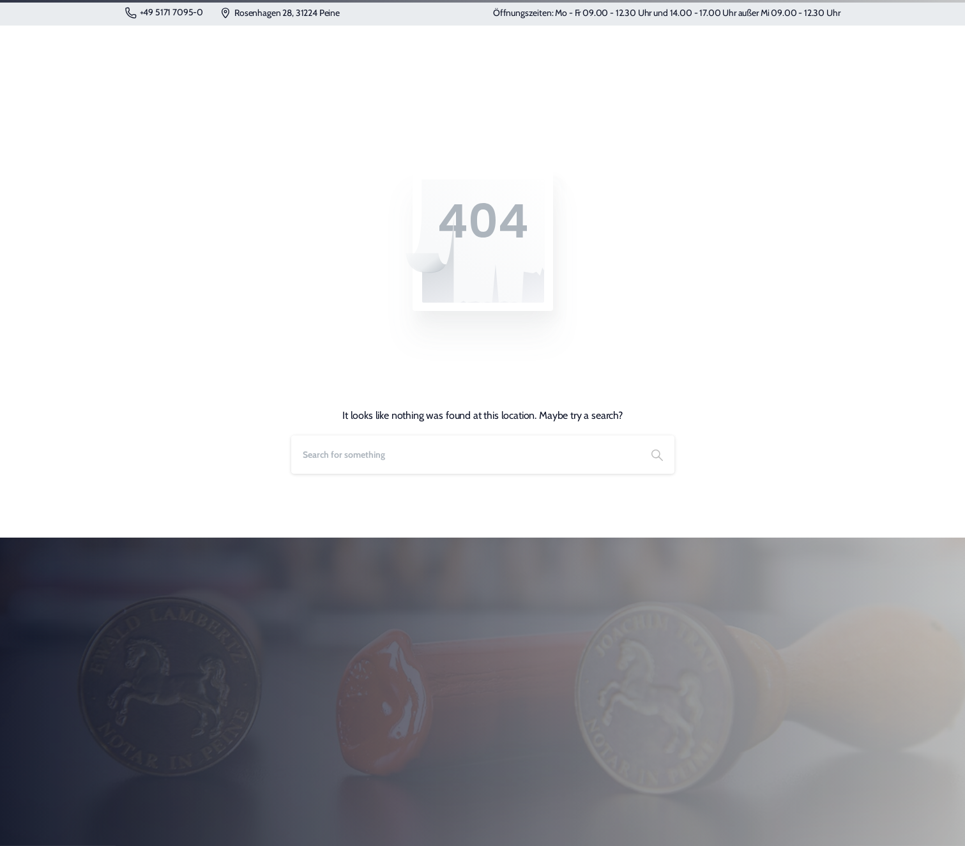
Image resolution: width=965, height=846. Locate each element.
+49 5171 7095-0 (164, 12)
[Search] (465, 454)
